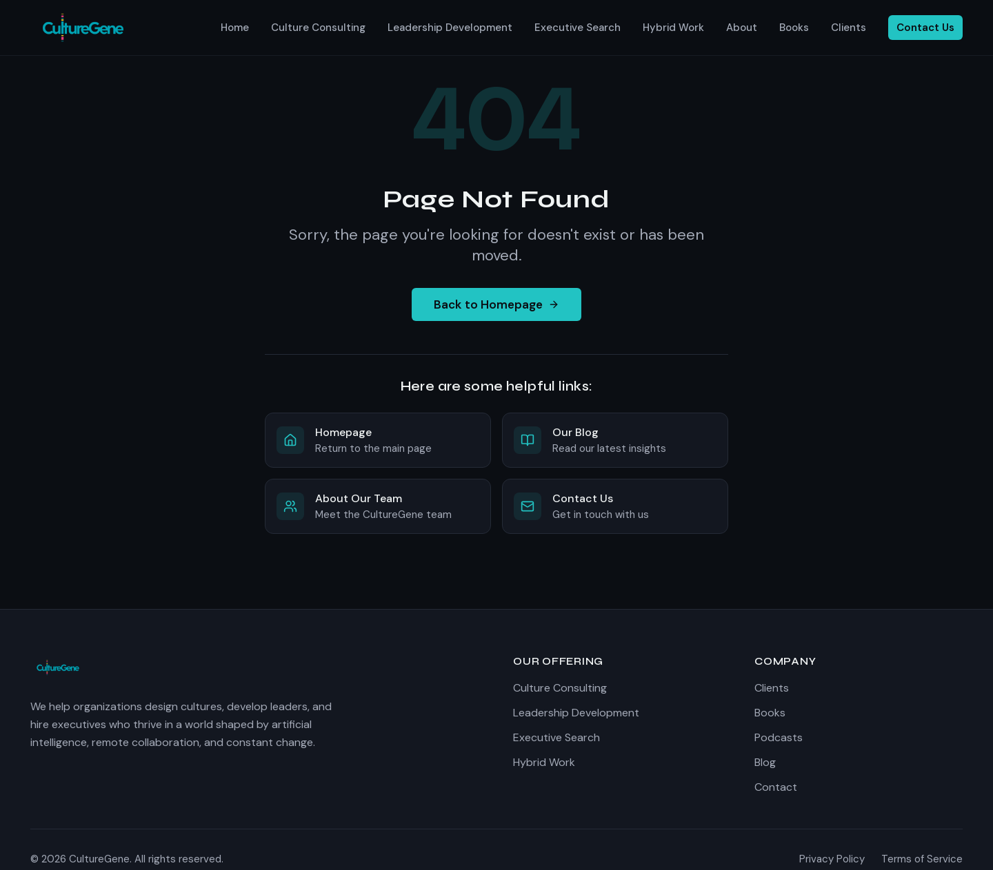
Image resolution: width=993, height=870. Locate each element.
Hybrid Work (673, 27)
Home (235, 27)
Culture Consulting (318, 27)
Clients (848, 27)
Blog (765, 762)
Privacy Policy (832, 859)
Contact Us (925, 27)
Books (794, 27)
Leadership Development (450, 27)
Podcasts (778, 737)
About (741, 27)
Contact (775, 787)
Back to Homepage (496, 304)
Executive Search (577, 27)
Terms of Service (922, 859)
